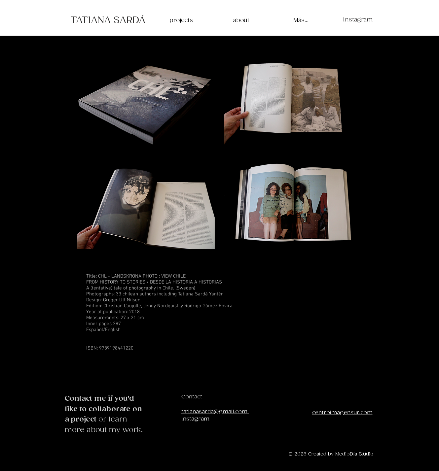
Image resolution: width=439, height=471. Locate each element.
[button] (146, 103)
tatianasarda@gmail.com (215, 412)
